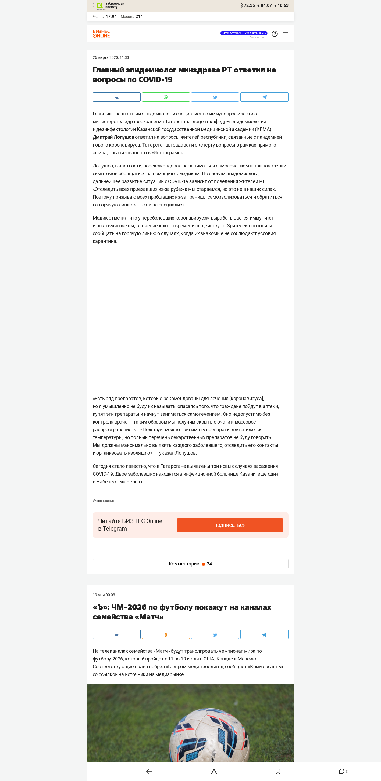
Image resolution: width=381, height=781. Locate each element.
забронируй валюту (114, 5)
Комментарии (190, 564)
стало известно (129, 466)
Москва (127, 16)
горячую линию (139, 233)
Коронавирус (103, 501)
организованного (128, 152)
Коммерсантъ (265, 666)
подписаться (260, 525)
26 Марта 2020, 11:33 (111, 57)
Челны (99, 16)
